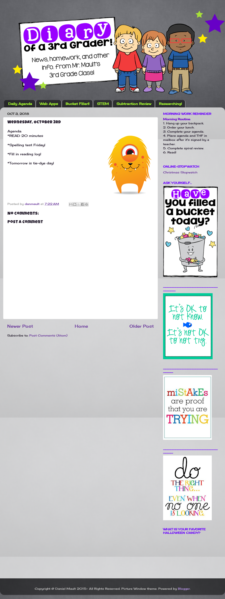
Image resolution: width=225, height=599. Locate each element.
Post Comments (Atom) (48, 335)
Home (81, 326)
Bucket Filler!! (77, 104)
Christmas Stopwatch (180, 172)
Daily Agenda (20, 104)
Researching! (170, 104)
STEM (103, 104)
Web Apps (49, 104)
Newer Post (20, 326)
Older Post (141, 326)
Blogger (184, 588)
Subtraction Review (133, 104)
